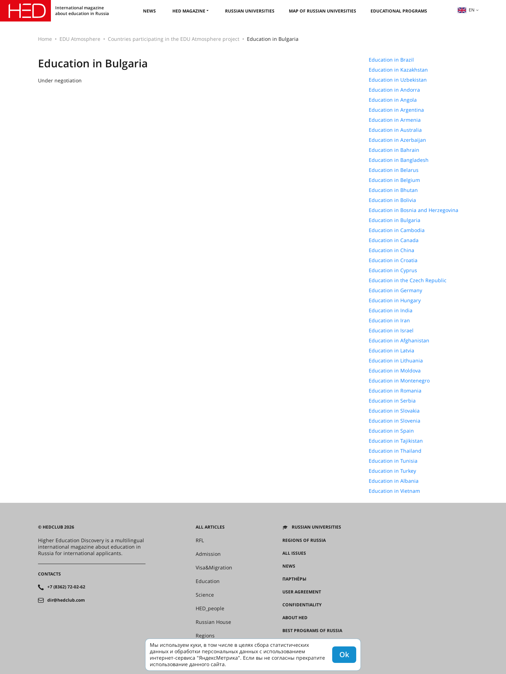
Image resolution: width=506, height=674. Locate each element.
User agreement (301, 592)
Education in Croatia (393, 260)
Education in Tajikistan (396, 441)
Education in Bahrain (394, 150)
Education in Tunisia (393, 461)
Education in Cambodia (397, 230)
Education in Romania (395, 390)
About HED (294, 618)
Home (45, 38)
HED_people (210, 608)
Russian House (213, 622)
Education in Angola (393, 100)
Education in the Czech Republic (408, 280)
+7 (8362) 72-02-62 (66, 587)
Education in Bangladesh (399, 160)
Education (208, 581)
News (149, 11)
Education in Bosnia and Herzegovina (413, 210)
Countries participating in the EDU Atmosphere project (173, 38)
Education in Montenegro (399, 380)
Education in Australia (395, 130)
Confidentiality (301, 605)
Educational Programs (399, 11)
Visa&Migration (214, 567)
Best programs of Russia (312, 631)
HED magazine (188, 11)
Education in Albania (394, 481)
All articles (210, 527)
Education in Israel (391, 330)
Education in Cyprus (393, 270)
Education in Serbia (392, 401)
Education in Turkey (392, 471)
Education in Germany (395, 290)
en (465, 10)
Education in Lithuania (396, 360)
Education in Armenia (395, 120)
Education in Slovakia (394, 411)
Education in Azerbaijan (397, 140)
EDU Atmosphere (79, 38)
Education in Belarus (394, 170)
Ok (344, 654)
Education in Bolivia (392, 200)
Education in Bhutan (393, 190)
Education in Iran (389, 320)
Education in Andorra (394, 90)
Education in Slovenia (394, 421)
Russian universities (250, 11)
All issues (294, 553)
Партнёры (294, 579)
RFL (200, 540)
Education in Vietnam (394, 491)
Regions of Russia (304, 540)
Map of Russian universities (322, 11)
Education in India (390, 310)
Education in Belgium (394, 180)
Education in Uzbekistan (398, 80)
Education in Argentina (396, 110)
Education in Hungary (395, 300)
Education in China (391, 250)
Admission (208, 554)
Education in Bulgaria (394, 220)
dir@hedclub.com (66, 600)
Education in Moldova (395, 370)
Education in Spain (391, 431)
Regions (205, 635)
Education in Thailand (395, 451)
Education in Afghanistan (399, 340)
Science (205, 595)
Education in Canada (394, 240)
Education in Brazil (391, 60)
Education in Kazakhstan (398, 70)
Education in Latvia (391, 350)
